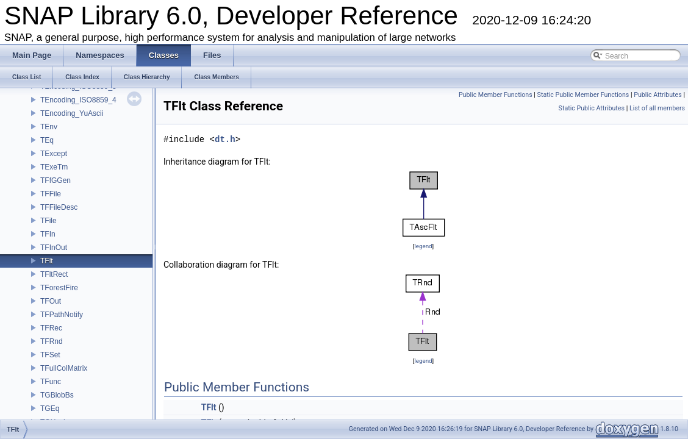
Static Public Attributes (592, 108)
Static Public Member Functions (583, 95)
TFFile (50, 194)
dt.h (225, 139)
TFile (48, 220)
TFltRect (54, 274)
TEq (47, 140)
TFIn (48, 234)
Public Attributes (658, 95)
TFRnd (51, 341)
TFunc (50, 381)
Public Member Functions (495, 95)
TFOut (50, 301)
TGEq (49, 408)
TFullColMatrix (63, 368)
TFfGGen (55, 180)
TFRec (51, 328)
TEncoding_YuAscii (71, 113)
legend (423, 246)
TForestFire (59, 288)
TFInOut (53, 247)
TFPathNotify (61, 314)
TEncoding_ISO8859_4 (78, 100)
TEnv (48, 127)
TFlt (46, 261)
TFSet (50, 355)
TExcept (53, 153)
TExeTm (54, 167)
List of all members (657, 108)
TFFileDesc (58, 207)
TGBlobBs (57, 395)
